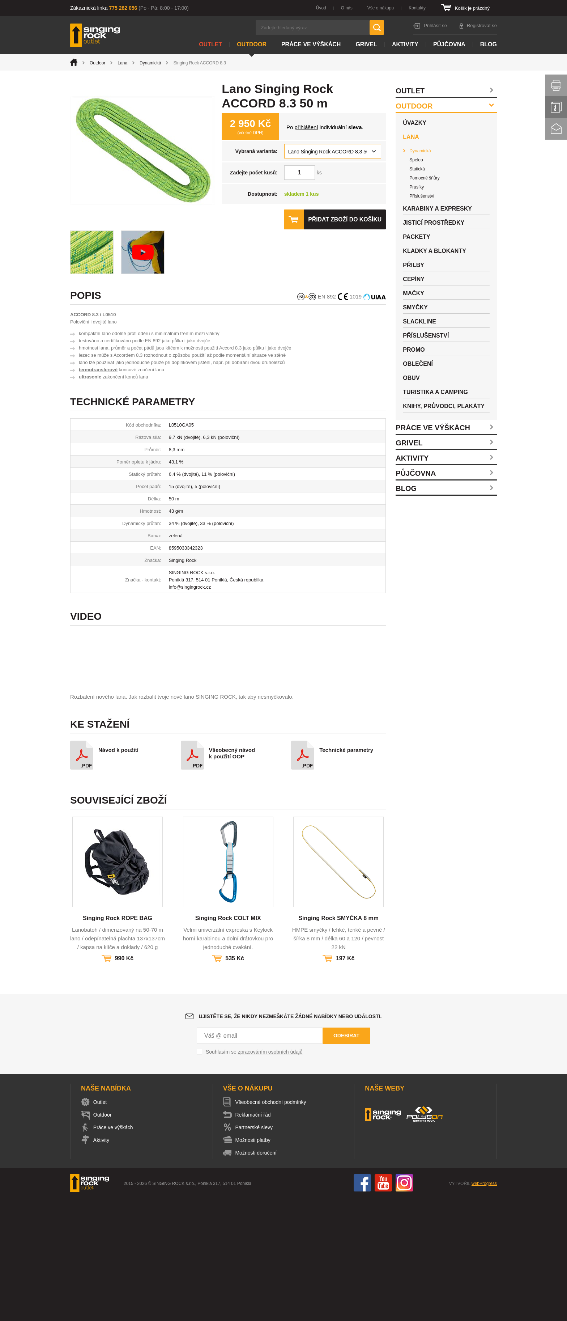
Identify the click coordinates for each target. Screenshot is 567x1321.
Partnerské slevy (255, 1251)
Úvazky (414, 123)
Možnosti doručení (257, 1276)
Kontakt (556, 129)
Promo (414, 350)
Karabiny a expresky (437, 209)
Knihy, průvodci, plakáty (444, 406)
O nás (347, 7)
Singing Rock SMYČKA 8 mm (338, 1041)
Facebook (362, 1306)
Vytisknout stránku (556, 85)
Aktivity (405, 44)
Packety (416, 237)
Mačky (413, 293)
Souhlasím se (254, 1175)
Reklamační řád (254, 1238)
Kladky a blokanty (434, 251)
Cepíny (414, 279)
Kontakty (417, 7)
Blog (488, 44)
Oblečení (418, 364)
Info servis (556, 107)
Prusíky (416, 187)
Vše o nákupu (380, 7)
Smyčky (415, 307)
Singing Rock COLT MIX (228, 1041)
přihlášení (306, 127)
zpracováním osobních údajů (270, 1175)
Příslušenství (421, 196)
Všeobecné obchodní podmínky (272, 1225)
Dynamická (150, 62)
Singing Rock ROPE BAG (117, 1041)
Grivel (366, 44)
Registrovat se (482, 25)
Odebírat (346, 1159)
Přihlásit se (435, 25)
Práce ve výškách (311, 44)
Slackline (419, 321)
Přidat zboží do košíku (344, 219)
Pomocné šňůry (424, 178)
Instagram (404, 1306)
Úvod (321, 7)
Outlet (210, 44)
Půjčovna (449, 44)
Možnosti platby (254, 1263)
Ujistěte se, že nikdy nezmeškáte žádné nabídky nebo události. (290, 1140)
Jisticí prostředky (433, 223)
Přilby (413, 265)
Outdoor (252, 44)
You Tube (383, 1306)
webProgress (484, 1306)
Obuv (411, 378)
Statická (417, 169)
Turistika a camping (435, 392)
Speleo (416, 159)
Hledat (377, 27)
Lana (122, 62)
